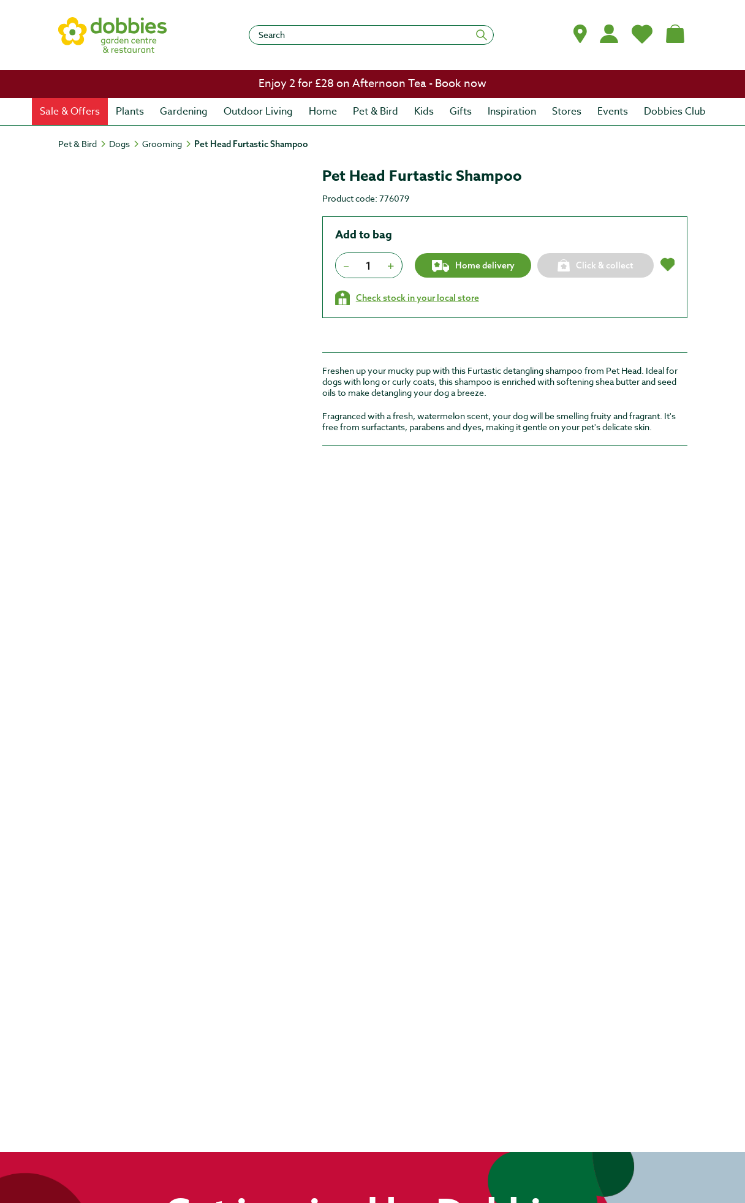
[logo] (113, 35)
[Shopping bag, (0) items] (675, 34)
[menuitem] (70, 111)
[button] (580, 34)
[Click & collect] (595, 265)
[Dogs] (125, 144)
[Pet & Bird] (83, 144)
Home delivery (472, 266)
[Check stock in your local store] (407, 297)
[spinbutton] (368, 265)
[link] (372, 84)
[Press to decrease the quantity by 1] (346, 265)
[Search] (371, 35)
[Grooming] (168, 144)
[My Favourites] (642, 34)
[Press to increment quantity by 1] (390, 265)
